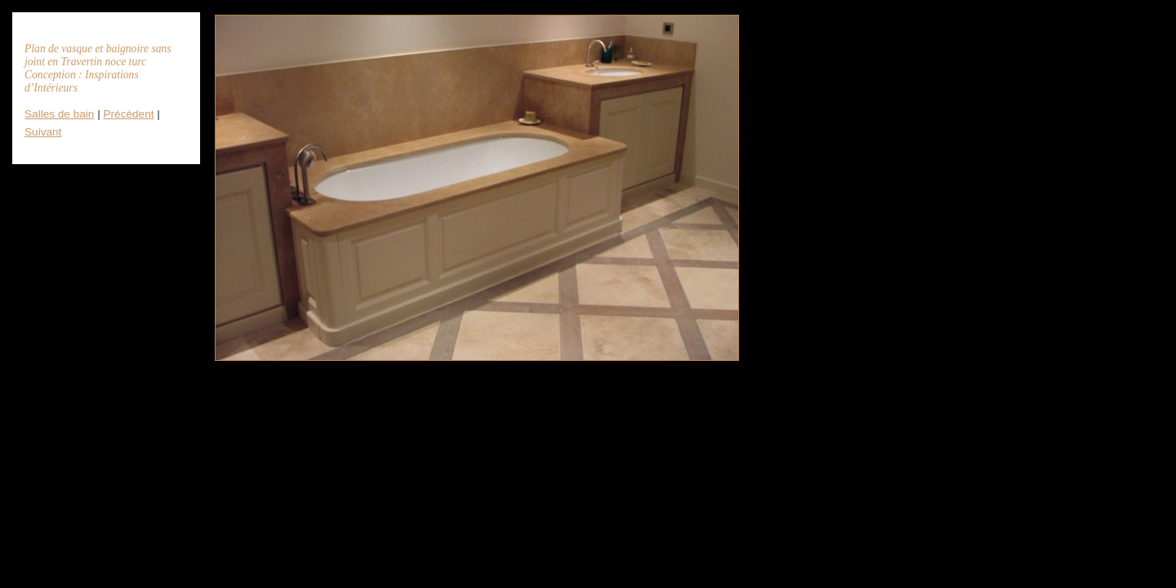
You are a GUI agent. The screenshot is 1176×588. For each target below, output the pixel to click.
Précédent (129, 114)
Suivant (42, 132)
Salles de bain (59, 114)
